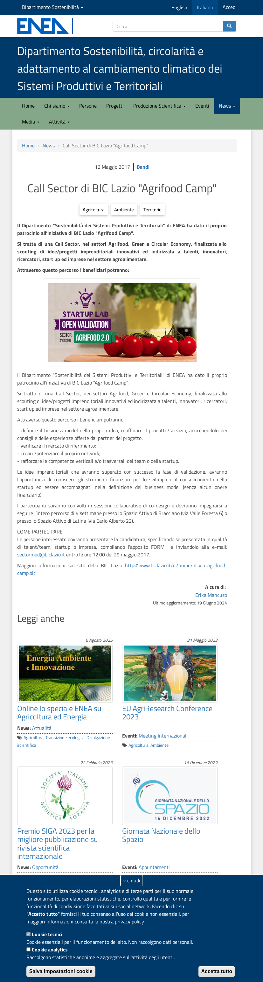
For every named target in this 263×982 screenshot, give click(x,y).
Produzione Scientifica (159, 106)
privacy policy (129, 921)
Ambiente (124, 209)
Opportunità (45, 867)
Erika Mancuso (211, 595)
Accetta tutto (216, 971)
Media (30, 121)
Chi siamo (57, 106)
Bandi (143, 167)
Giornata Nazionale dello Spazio (161, 835)
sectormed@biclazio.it (41, 554)
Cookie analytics (50, 949)
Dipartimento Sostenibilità (52, 7)
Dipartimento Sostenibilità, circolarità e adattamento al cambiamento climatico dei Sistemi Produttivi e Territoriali (119, 68)
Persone (88, 106)
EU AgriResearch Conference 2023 (167, 712)
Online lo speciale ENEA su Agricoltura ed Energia (59, 712)
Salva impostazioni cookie (61, 971)
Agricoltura (94, 209)
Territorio (152, 209)
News (227, 106)
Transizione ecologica (65, 737)
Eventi (202, 106)
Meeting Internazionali (163, 735)
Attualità (42, 728)
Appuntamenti (154, 867)
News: (24, 728)
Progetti (115, 106)
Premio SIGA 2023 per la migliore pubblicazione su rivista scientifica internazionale (57, 843)
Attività (59, 121)
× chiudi (131, 880)
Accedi (230, 7)
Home (28, 106)
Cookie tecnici (47, 934)
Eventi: (129, 735)
